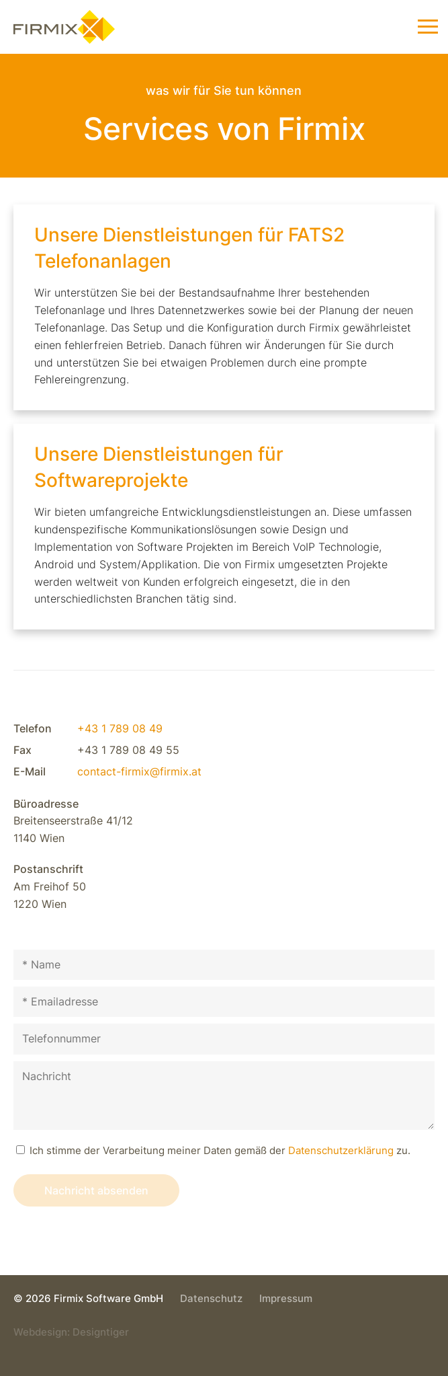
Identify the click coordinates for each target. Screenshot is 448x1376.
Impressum (285, 1298)
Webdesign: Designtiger (71, 1332)
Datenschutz (211, 1298)
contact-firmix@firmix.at (139, 771)
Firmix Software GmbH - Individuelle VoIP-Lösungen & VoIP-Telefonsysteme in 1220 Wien (84, 33)
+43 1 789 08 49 (120, 728)
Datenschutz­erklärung (341, 1150)
